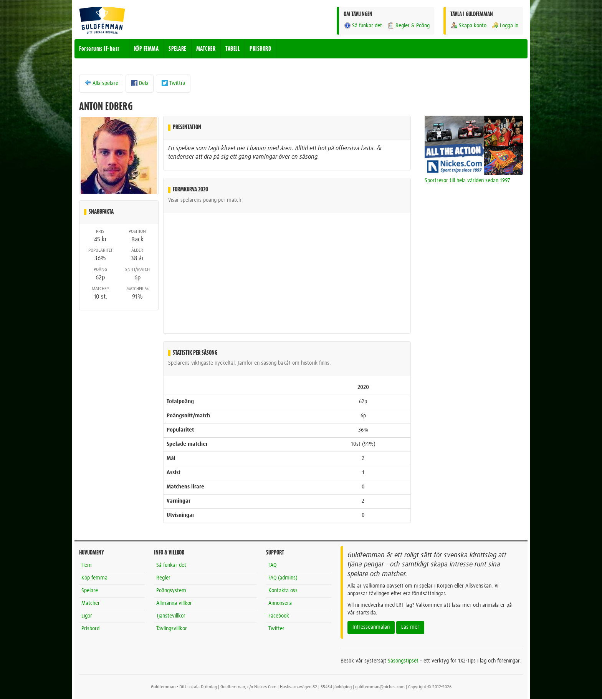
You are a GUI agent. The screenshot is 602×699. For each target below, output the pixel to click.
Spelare (89, 590)
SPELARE (177, 48)
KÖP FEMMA (146, 48)
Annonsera (280, 603)
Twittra (173, 83)
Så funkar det (363, 25)
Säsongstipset (403, 661)
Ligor (86, 616)
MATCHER (206, 48)
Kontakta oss (283, 590)
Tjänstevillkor (170, 616)
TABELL (232, 48)
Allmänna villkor (174, 603)
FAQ (272, 565)
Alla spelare (101, 83)
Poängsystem (171, 590)
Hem (86, 565)
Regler (163, 578)
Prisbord (90, 628)
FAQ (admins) (283, 578)
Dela (140, 83)
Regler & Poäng (408, 25)
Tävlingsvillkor (171, 628)
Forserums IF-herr (99, 48)
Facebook (278, 616)
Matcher (90, 603)
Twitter (276, 628)
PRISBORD (260, 48)
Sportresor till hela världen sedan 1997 (467, 180)
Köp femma (94, 578)
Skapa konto (468, 25)
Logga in (504, 25)
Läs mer (410, 627)
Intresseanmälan (371, 627)
